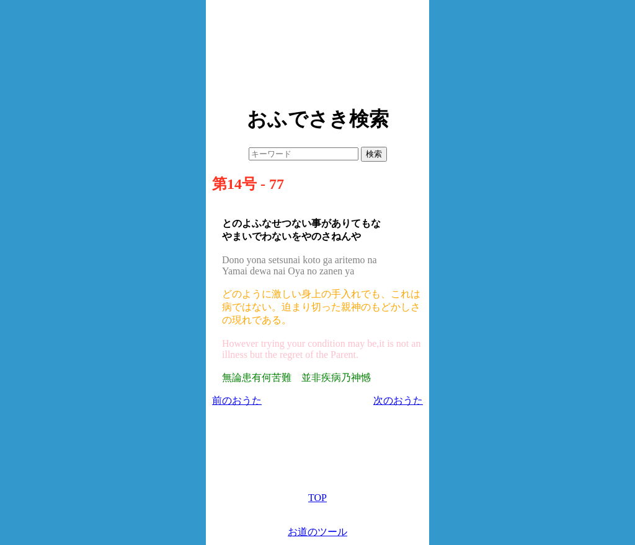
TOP (317, 497)
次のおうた (398, 400)
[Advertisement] (317, 50)
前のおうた (237, 400)
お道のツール (317, 531)
